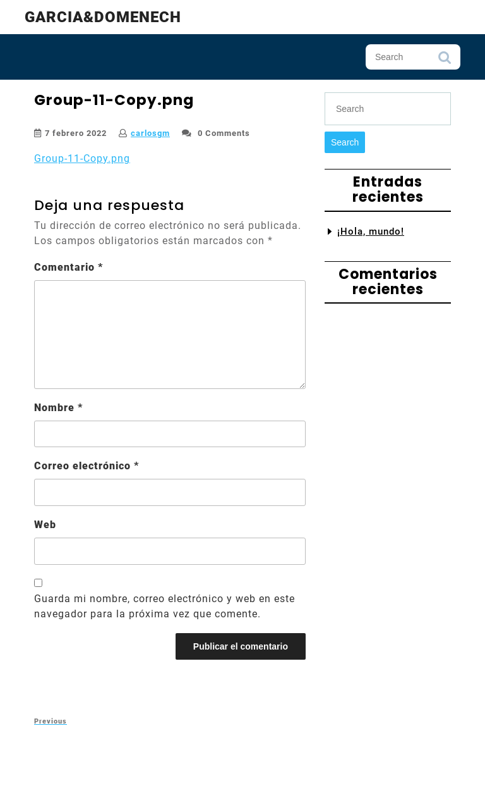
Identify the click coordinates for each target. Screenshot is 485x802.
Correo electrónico (86, 466)
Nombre (58, 408)
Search (444, 61)
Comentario (68, 267)
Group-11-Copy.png (82, 158)
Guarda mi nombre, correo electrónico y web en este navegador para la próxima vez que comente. (164, 606)
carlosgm (150, 133)
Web (45, 525)
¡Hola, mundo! (370, 231)
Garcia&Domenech (103, 17)
